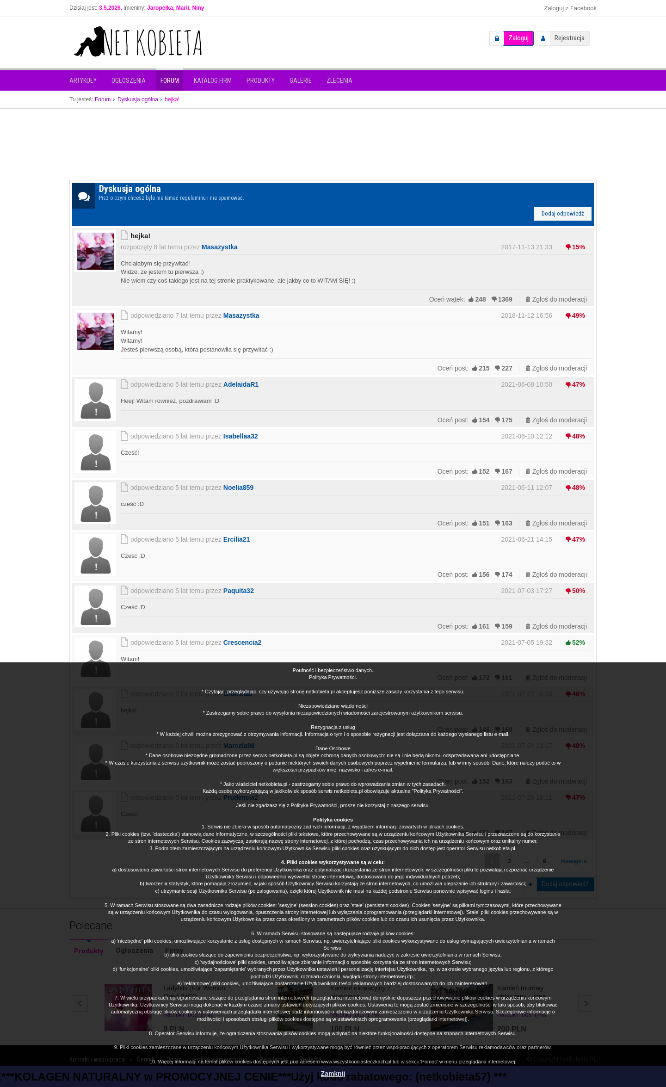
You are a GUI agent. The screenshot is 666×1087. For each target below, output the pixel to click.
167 (506, 471)
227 (506, 368)
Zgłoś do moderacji (559, 299)
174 (506, 574)
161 (484, 626)
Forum (169, 80)
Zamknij (333, 1073)
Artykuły (83, 80)
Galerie (301, 80)
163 (506, 523)
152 (484, 471)
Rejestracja (570, 38)
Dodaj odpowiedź (563, 213)
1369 (505, 299)
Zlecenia (339, 80)
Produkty (261, 80)
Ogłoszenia (128, 80)
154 (484, 420)
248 (480, 299)
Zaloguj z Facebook (570, 8)
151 (484, 523)
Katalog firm (213, 80)
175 (506, 420)
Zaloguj (518, 38)
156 (484, 574)
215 (484, 368)
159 (506, 626)
